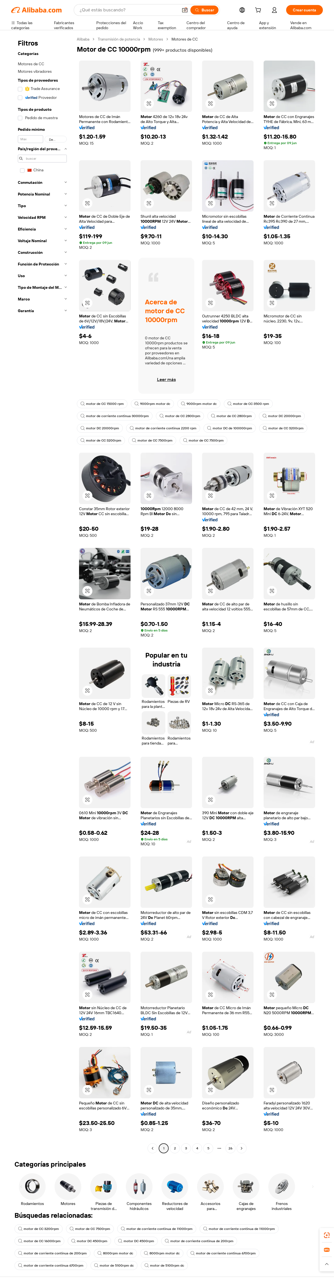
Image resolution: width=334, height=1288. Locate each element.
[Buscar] (204, 10)
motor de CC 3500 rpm (248, 404)
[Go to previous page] (153, 1148)
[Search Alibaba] (128, 10)
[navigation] (42, 594)
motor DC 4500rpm (89, 1241)
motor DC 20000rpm (281, 416)
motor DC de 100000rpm (229, 428)
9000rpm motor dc (152, 404)
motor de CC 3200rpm (283, 428)
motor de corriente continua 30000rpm (114, 416)
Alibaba (83, 39)
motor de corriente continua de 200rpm (199, 1241)
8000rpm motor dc (115, 1253)
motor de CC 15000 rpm (102, 404)
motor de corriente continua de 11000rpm (157, 1229)
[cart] (259, 11)
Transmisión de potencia (119, 39)
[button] (184, 10)
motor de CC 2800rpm (179, 416)
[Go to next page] (242, 1148)
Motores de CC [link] (184, 39)
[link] (327, 1235)
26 (230, 1148)
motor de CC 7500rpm (152, 440)
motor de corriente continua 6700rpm (223, 1253)
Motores (155, 39)
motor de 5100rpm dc (114, 1265)
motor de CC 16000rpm (39, 1241)
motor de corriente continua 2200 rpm (163, 428)
